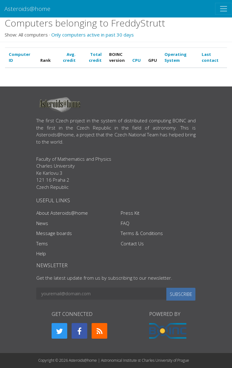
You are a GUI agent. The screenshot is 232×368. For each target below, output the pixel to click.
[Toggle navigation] (223, 9)
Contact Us (132, 243)
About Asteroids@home (62, 213)
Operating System (175, 57)
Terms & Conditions (142, 233)
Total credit (95, 57)
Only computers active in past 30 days (92, 35)
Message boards (54, 233)
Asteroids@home (27, 8)
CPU (136, 60)
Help (41, 253)
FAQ (125, 223)
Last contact (210, 57)
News (42, 223)
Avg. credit (69, 57)
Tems (42, 243)
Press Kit (130, 213)
